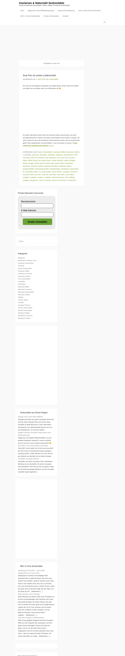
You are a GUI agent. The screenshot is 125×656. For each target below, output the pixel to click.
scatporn (33, 178)
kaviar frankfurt (57, 161)
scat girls (66, 172)
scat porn (74, 172)
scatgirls (26, 178)
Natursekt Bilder (23, 287)
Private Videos (23, 300)
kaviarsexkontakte (42, 169)
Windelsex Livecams (25, 316)
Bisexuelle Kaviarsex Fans (27, 260)
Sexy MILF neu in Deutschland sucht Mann (33, 446)
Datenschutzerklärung (66, 11)
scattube (47, 178)
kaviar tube (50, 163)
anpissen (59, 155)
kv (23, 172)
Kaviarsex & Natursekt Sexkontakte (41, 3)
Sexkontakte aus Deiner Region (34, 413)
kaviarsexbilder (28, 169)
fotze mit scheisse (38, 158)
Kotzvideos (22, 284)
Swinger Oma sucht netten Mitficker (30, 417)
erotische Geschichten (26, 263)
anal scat (35, 155)
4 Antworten (71, 180)
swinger (26, 180)
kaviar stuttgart (69, 161)
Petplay (20, 297)
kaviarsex (26, 166)
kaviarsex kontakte (51, 166)
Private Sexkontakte (51, 16)
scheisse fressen (58, 178)
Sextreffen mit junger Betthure (28, 459)
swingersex (34, 180)
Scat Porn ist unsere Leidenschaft (39, 75)
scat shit (45, 175)
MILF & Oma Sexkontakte (30, 16)
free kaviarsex (51, 158)
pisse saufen (46, 172)
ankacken (43, 155)
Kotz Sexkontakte (24, 279)
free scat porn (70, 158)
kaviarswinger (55, 169)
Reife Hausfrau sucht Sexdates (29, 594)
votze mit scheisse (59, 180)
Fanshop (21, 266)
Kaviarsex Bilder (59, 152)
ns (40, 172)
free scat (60, 158)
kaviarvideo (74, 169)
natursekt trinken (31, 172)
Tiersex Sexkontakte (25, 308)
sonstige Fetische (24, 305)
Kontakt (65, 16)
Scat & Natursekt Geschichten (89, 11)
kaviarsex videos (65, 166)
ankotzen (51, 155)
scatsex (40, 178)
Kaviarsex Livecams (25, 274)
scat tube (52, 175)
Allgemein (21, 258)
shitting (71, 178)
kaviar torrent (40, 163)
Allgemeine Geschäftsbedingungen (41, 11)
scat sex (38, 175)
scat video (61, 175)
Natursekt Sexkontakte (26, 292)
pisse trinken (57, 172)
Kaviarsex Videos (73, 152)
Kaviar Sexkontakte (44, 152)
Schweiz (21, 303)
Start (22, 11)
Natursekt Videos (24, 295)
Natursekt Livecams (25, 289)
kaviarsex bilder (37, 166)
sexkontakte (53, 79)
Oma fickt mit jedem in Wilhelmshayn (31, 618)
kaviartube (65, 169)
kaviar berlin (46, 161)
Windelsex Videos (24, 318)
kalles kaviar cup (34, 161)
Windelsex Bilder (24, 313)
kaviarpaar (69, 163)
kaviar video (59, 163)
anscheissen (68, 155)
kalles (25, 161)
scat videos (70, 175)
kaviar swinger (28, 163)
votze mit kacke (45, 180)
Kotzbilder (21, 282)
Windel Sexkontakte (25, 310)
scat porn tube (28, 175)
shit (66, 178)
